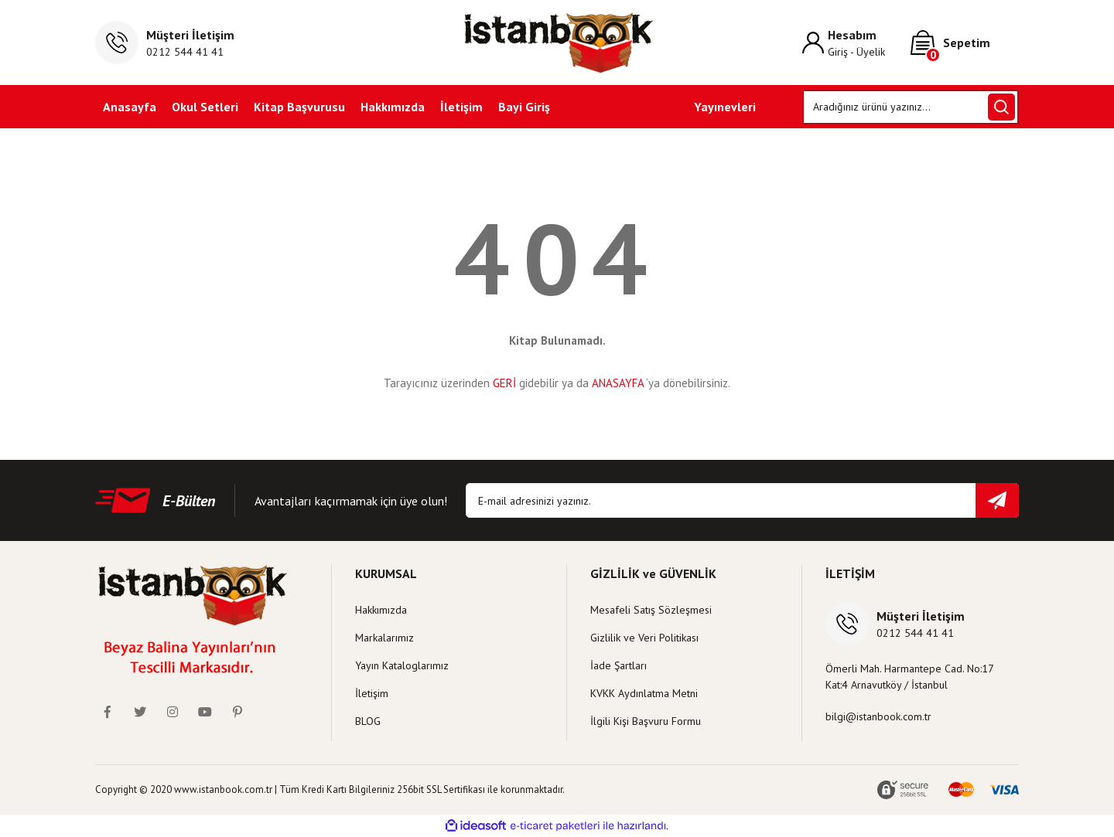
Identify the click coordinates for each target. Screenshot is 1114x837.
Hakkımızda (393, 106)
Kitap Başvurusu (299, 106)
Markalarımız (384, 638)
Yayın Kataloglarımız (402, 665)
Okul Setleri (205, 106)
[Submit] (997, 500)
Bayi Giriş (524, 106)
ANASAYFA (618, 383)
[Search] (911, 107)
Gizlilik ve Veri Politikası (644, 638)
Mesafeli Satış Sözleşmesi (651, 610)
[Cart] (965, 42)
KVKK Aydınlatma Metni (644, 693)
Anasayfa (129, 106)
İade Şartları (618, 665)
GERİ (504, 383)
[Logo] (557, 42)
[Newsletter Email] (742, 500)
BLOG (368, 721)
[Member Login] (856, 43)
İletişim (461, 106)
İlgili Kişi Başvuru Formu (645, 721)
